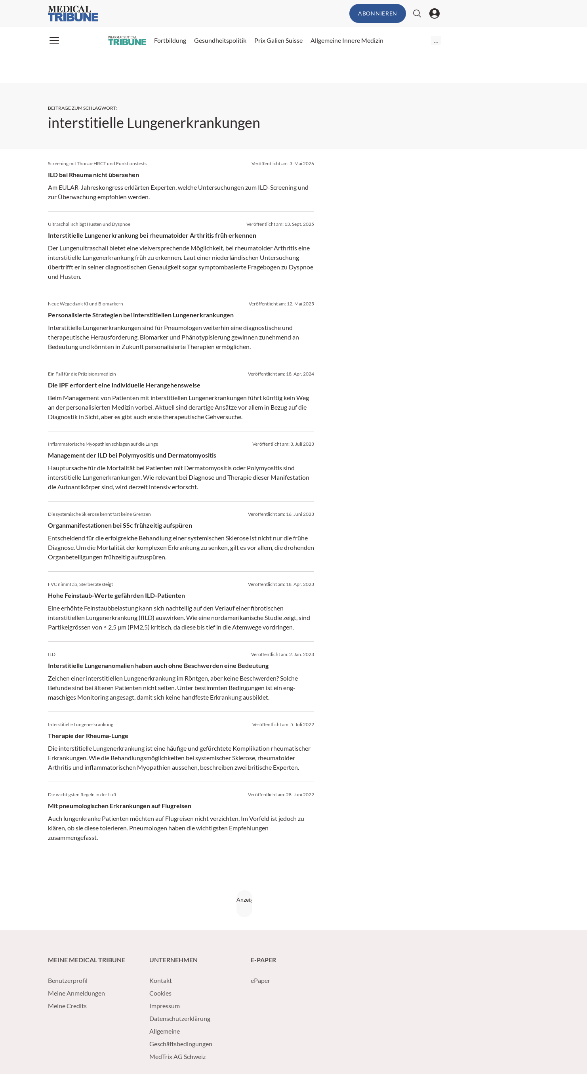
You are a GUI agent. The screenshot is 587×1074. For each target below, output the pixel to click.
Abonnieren (377, 13)
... (436, 40)
